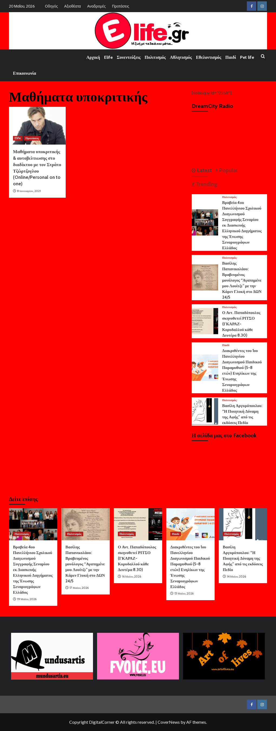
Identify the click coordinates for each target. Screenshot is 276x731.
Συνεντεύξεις (129, 57)
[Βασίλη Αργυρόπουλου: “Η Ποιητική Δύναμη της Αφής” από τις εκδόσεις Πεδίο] (205, 410)
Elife (108, 57)
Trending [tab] (206, 184)
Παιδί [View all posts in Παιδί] (226, 345)
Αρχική (93, 57)
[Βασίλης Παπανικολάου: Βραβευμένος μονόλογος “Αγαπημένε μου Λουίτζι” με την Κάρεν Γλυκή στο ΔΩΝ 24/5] (205, 276)
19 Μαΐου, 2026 (26, 599)
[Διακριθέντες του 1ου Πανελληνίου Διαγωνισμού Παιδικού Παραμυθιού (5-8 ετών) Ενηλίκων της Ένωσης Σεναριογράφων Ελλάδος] (205, 367)
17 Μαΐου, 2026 (79, 588)
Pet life (247, 57)
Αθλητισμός (181, 57)
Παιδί (230, 57)
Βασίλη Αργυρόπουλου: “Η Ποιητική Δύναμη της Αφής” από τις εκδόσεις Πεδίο (243, 558)
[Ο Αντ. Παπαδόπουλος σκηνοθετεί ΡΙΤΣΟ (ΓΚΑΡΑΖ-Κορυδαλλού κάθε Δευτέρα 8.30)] (205, 320)
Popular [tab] (228, 170)
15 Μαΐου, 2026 (184, 593)
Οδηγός (51, 6)
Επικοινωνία (24, 73)
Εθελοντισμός (208, 57)
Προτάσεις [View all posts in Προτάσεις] (32, 138)
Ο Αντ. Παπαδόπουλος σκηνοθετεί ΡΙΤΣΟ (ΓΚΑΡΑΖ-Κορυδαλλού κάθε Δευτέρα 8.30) (241, 324)
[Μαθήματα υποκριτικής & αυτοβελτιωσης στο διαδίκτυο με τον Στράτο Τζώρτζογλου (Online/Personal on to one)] (37, 126)
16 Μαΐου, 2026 (131, 576)
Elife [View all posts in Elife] (18, 138)
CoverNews (169, 722)
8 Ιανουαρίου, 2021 (29, 191)
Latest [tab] (203, 170)
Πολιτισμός (155, 57)
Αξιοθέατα (72, 6)
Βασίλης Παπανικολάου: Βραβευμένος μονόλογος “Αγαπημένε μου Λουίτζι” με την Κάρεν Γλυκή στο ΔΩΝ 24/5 (242, 280)
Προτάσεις (120, 6)
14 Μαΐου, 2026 (236, 576)
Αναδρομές (96, 6)
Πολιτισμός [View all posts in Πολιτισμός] (229, 197)
